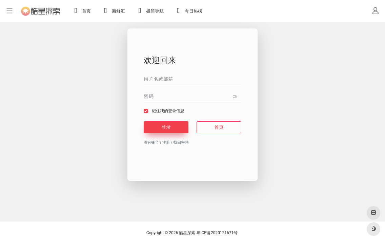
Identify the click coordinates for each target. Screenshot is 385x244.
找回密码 (181, 142)
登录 (166, 127)
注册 (166, 142)
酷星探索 (187, 232)
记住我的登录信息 (168, 110)
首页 (219, 127)
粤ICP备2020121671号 (217, 232)
